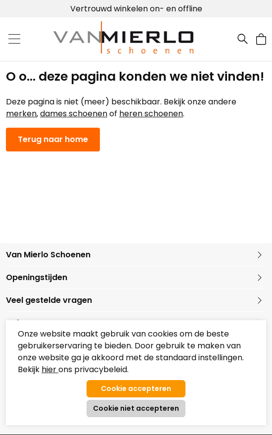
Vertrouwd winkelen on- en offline (136, 8)
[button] (261, 39)
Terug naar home (53, 139)
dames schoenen (73, 113)
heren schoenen (151, 113)
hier (50, 369)
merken (21, 113)
